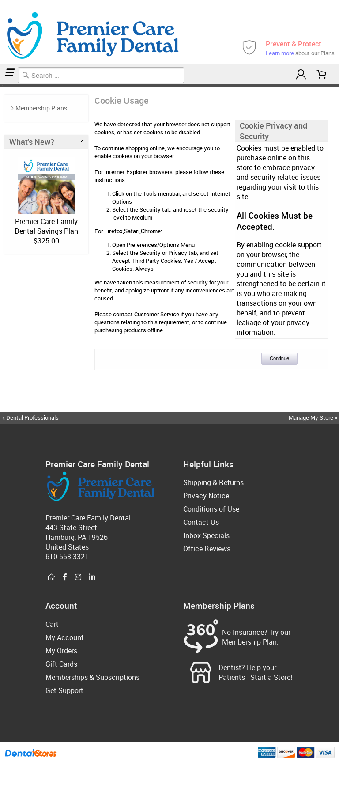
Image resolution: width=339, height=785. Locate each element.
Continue (279, 358)
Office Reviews (206, 549)
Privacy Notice (206, 496)
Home (1, 85)
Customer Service (156, 314)
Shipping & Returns (213, 482)
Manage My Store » (314, 417)
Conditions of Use (211, 509)
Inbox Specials (206, 535)
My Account (64, 637)
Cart (52, 624)
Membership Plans (41, 108)
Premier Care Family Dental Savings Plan (46, 226)
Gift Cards (61, 664)
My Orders (61, 651)
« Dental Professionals (30, 417)
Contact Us (201, 522)
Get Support (64, 690)
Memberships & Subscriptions (92, 677)
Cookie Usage (4, 85)
